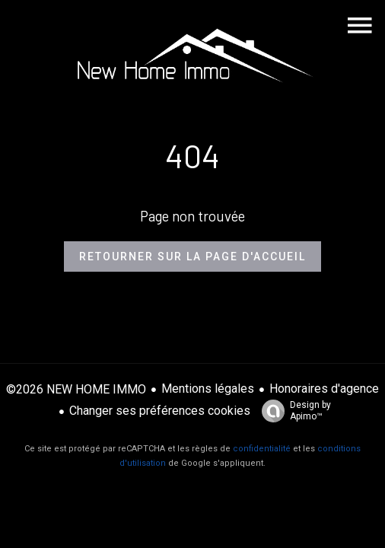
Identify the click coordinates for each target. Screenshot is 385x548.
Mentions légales (207, 388)
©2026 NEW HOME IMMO (76, 389)
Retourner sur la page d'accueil (192, 256)
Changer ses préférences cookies (159, 410)
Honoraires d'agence (324, 388)
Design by (292, 411)
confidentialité (262, 449)
